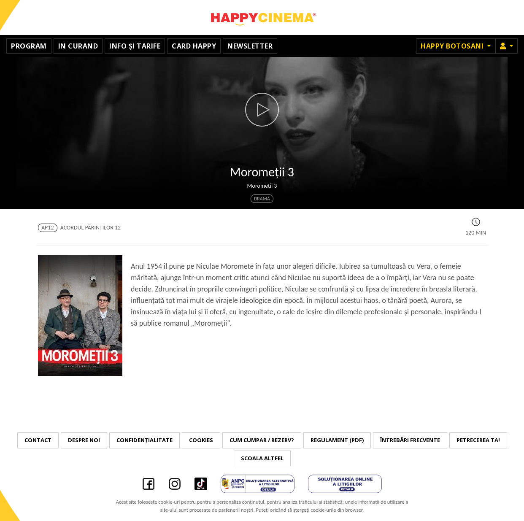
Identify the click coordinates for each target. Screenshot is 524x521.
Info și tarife (134, 46)
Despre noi (84, 440)
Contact (37, 440)
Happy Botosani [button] (453, 46)
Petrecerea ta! (478, 440)
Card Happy (194, 46)
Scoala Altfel (262, 458)
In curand (78, 46)
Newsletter (250, 46)
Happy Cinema (262, 17)
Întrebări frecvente (410, 440)
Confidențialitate (144, 440)
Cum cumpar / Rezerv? (262, 440)
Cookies (201, 440)
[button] (506, 46)
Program (29, 46)
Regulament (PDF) (337, 440)
